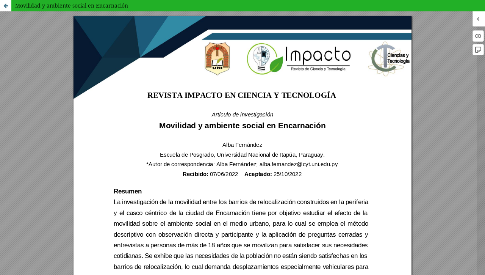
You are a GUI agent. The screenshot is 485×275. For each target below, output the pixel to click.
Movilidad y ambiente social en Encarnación (71, 5)
